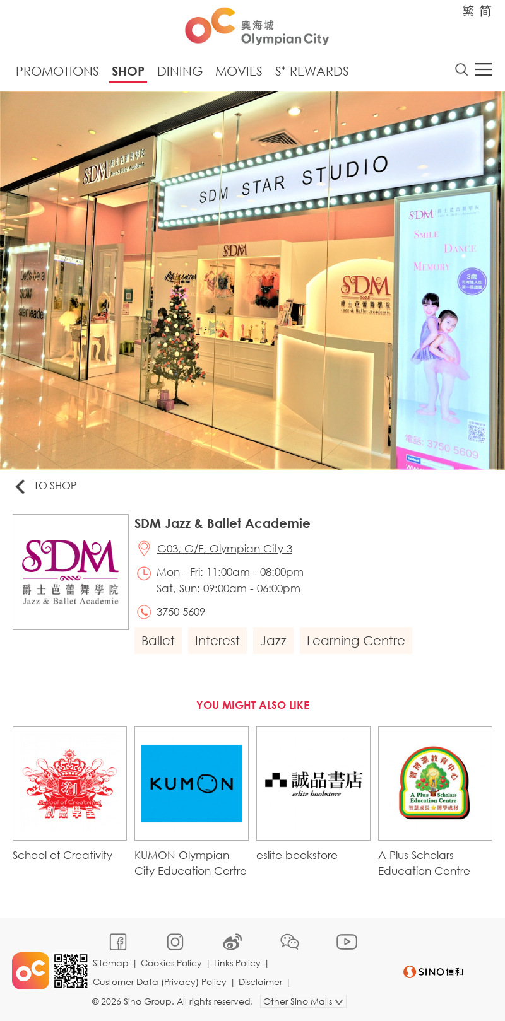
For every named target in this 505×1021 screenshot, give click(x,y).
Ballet (158, 641)
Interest (218, 641)
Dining (180, 71)
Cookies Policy (172, 962)
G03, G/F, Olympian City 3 (225, 549)
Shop (128, 71)
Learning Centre (356, 641)
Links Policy (238, 962)
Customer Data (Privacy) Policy (160, 981)
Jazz (274, 641)
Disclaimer (261, 981)
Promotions (57, 71)
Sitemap (111, 962)
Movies (239, 71)
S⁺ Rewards (312, 71)
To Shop (45, 487)
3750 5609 (181, 612)
